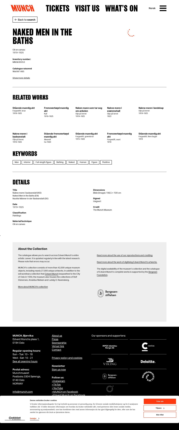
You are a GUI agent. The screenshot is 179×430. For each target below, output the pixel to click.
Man (17, 162)
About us (57, 335)
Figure (94, 162)
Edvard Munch (51, 274)
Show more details (21, 78)
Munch (24, 8)
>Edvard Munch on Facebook (68, 395)
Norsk (152, 8)
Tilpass (160, 415)
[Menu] (163, 8)
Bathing (60, 162)
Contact (56, 350)
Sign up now (59, 369)
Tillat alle (160, 408)
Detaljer (33, 425)
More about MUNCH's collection (33, 287)
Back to (26, 20)
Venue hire (58, 346)
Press (55, 339)
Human (83, 162)
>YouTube (57, 388)
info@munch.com (23, 392)
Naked (72, 162)
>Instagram (58, 381)
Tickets (57, 8)
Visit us (87, 8)
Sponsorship (59, 343)
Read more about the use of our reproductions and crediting (125, 255)
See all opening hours (25, 361)
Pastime (106, 162)
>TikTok (56, 384)
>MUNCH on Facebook (65, 392)
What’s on (121, 8)
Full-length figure (43, 162)
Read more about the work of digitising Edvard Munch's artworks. (127, 262)
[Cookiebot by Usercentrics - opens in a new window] (15, 425)
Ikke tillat (160, 422)
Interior (27, 162)
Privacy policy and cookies (67, 358)
